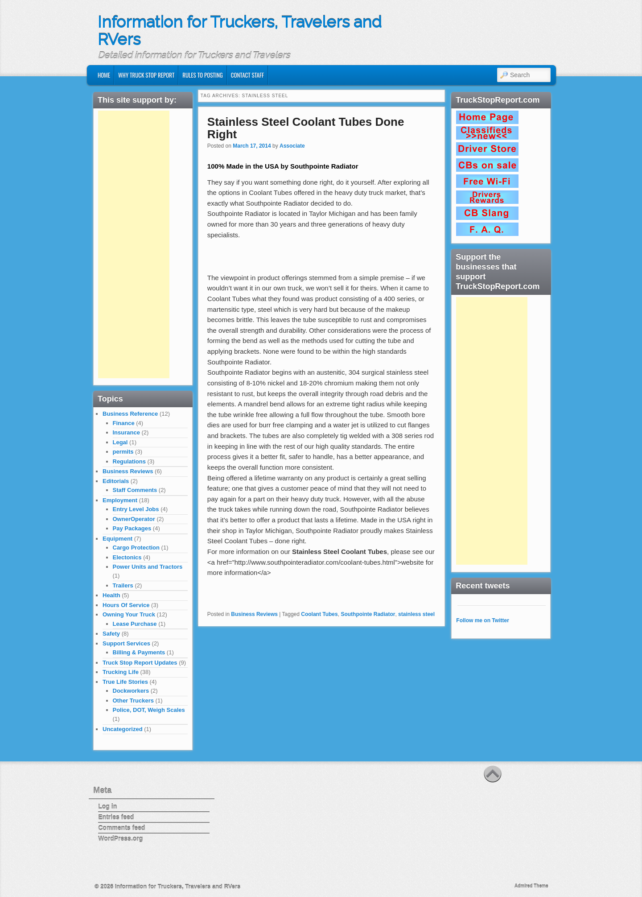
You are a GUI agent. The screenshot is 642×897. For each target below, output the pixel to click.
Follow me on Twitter (482, 620)
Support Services (126, 643)
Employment (120, 500)
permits (123, 451)
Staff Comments (135, 490)
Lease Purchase (135, 623)
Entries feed (116, 817)
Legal (120, 442)
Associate (292, 146)
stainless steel (416, 614)
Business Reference (130, 413)
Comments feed (121, 827)
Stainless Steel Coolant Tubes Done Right (305, 128)
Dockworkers (131, 690)
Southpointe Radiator (368, 614)
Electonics (127, 557)
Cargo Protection (136, 547)
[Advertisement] (133, 244)
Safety (111, 633)
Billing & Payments (139, 652)
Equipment (117, 538)
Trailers (123, 585)
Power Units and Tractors (148, 566)
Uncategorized (123, 729)
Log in (107, 806)
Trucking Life (121, 672)
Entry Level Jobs (136, 509)
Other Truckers (133, 700)
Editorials (116, 481)
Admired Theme (531, 886)
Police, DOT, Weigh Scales (149, 710)
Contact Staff (247, 74)
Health (111, 595)
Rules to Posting (202, 74)
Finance (124, 423)
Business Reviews (254, 614)
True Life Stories (125, 681)
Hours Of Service (126, 605)
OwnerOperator (134, 519)
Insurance (126, 432)
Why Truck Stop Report (146, 74)
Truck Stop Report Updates (140, 662)
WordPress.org (120, 838)
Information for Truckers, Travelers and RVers (240, 30)
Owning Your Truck (129, 614)
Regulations (129, 461)
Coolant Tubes (319, 614)
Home (104, 74)
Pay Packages (132, 528)
